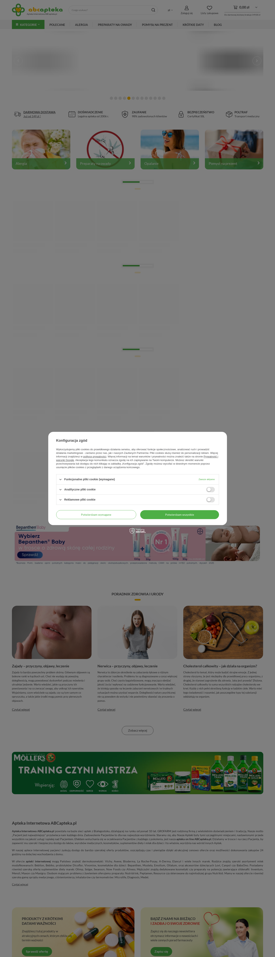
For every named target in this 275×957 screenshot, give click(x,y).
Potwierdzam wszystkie (179, 514)
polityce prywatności (94, 456)
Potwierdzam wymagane (96, 514)
